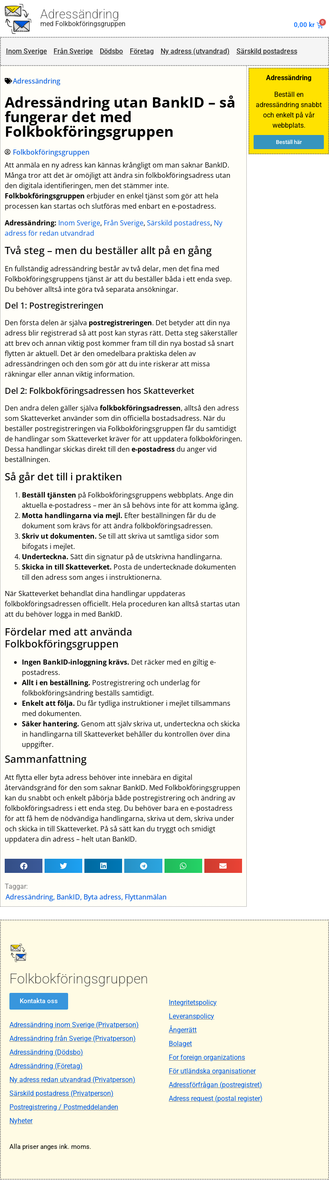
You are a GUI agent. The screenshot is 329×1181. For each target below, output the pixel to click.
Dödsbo (113, 52)
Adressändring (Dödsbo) (46, 1053)
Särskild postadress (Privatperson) (61, 1095)
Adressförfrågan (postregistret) (215, 1086)
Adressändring (79, 14)
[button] (24, 867)
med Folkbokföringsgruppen (83, 24)
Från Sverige (74, 52)
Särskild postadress (275, 52)
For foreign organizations (207, 1059)
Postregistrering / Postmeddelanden (63, 1108)
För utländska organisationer (212, 1072)
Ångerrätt (183, 1031)
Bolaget (180, 1045)
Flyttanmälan (146, 897)
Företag (145, 52)
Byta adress (103, 897)
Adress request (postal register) (216, 1100)
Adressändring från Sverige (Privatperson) (72, 1040)
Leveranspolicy (191, 1017)
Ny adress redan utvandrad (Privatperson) (72, 1081)
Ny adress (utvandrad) (200, 52)
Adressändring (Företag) (46, 1067)
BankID (69, 897)
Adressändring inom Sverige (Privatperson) (74, 1026)
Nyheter (21, 1122)
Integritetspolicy (193, 1004)
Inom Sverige (26, 52)
